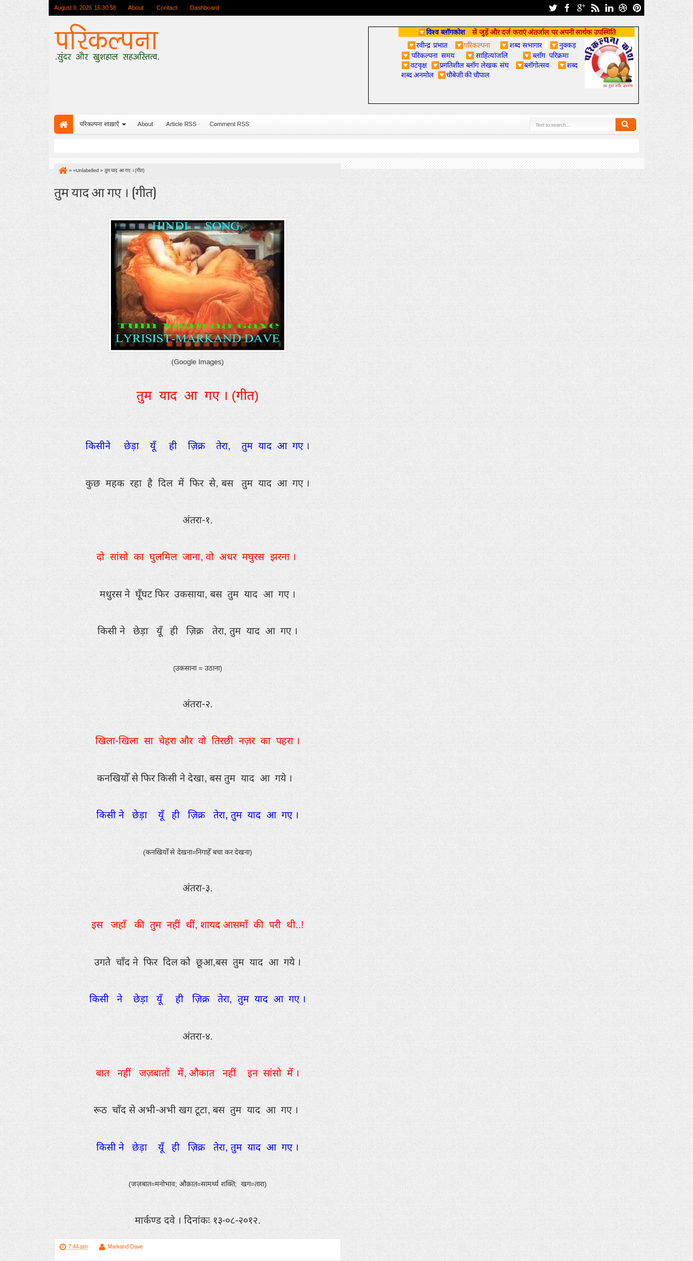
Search (626, 124)
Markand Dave (125, 1247)
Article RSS (181, 124)
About (135, 7)
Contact (166, 7)
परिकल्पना (472, 45)
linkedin (609, 8)
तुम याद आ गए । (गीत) (105, 191)
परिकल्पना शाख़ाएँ (99, 124)
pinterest (637, 8)
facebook (567, 8)
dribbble (623, 8)
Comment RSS (229, 124)
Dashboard (204, 7)
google (581, 8)
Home (63, 124)
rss (595, 8)
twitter (553, 8)
